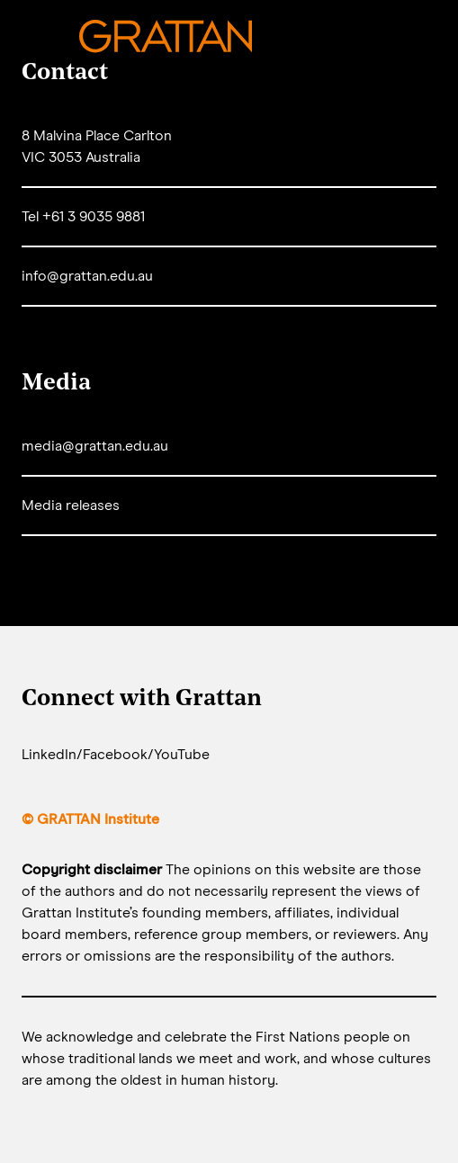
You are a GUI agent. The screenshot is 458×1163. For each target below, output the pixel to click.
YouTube (182, 754)
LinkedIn (49, 754)
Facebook (115, 754)
